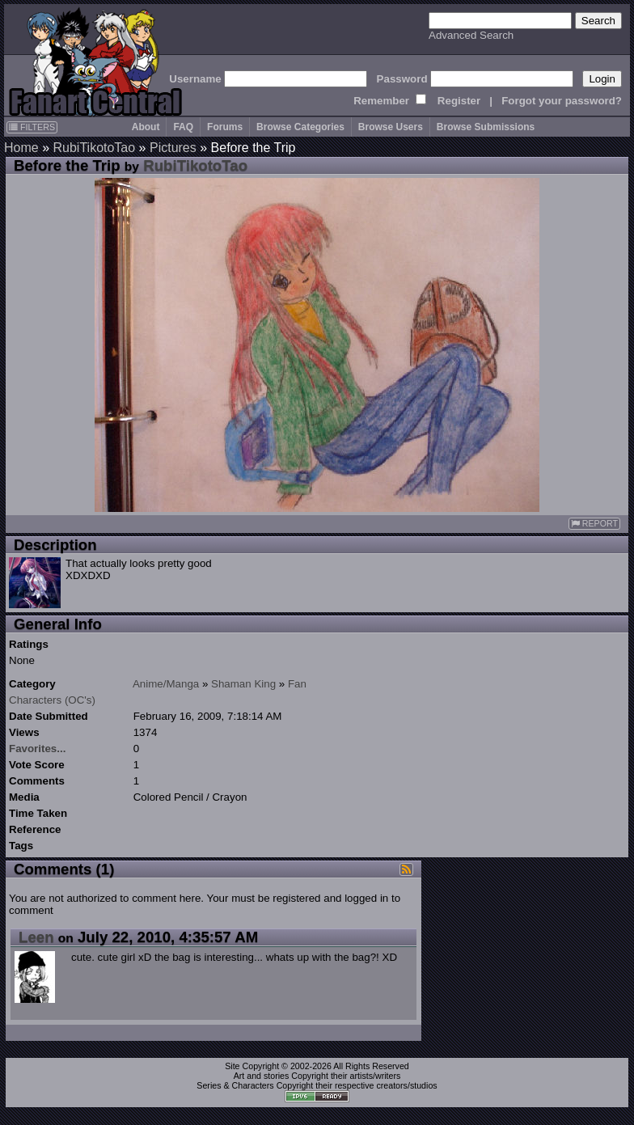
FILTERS (32, 127)
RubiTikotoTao (94, 147)
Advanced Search (471, 35)
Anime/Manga (166, 684)
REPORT (594, 523)
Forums (225, 127)
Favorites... (37, 748)
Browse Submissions (486, 127)
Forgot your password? (561, 101)
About (146, 127)
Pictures (173, 147)
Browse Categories (300, 127)
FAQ (183, 127)
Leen (36, 936)
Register (458, 101)
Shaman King (243, 684)
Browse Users (390, 127)
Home (21, 147)
